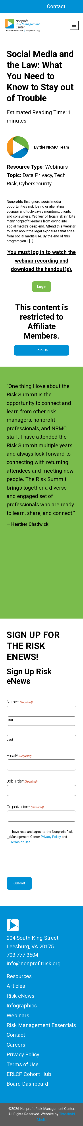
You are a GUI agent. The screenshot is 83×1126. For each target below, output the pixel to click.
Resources (19, 976)
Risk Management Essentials (41, 1025)
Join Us (41, 350)
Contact (56, 6)
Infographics (22, 1006)
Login (41, 287)
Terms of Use (23, 1064)
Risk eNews (20, 996)
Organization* (25, 806)
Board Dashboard (27, 1084)
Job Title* (22, 781)
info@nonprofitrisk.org (34, 963)
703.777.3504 (22, 955)
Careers (16, 1045)
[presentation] (40, 861)
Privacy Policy (51, 837)
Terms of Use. (20, 842)
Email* (19, 755)
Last (10, 740)
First (10, 720)
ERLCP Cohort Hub (29, 1074)
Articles (16, 986)
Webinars (18, 1015)
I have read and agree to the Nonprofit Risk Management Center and (41, 837)
